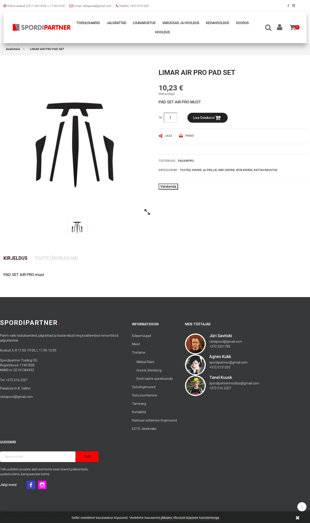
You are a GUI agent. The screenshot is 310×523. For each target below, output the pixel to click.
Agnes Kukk (220, 356)
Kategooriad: (168, 170)
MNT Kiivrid (226, 170)
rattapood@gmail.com (16, 397)
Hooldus (162, 32)
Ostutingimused (143, 387)
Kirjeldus (15, 258)
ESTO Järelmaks (144, 429)
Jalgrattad (116, 23)
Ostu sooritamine (144, 395)
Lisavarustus (144, 23)
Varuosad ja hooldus (180, 23)
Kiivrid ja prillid (204, 170)
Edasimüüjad (141, 336)
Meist (136, 344)
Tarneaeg (139, 404)
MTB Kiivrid (244, 170)
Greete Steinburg (149, 370)
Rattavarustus (265, 170)
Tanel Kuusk (220, 377)
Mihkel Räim (145, 362)
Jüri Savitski (220, 335)
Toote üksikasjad (56, 258)
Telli (87, 456)
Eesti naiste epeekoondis (155, 378)
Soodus (242, 23)
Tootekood (167, 160)
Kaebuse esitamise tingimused (154, 420)
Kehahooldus (217, 23)
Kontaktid (139, 412)
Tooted (185, 170)
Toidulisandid (88, 23)
